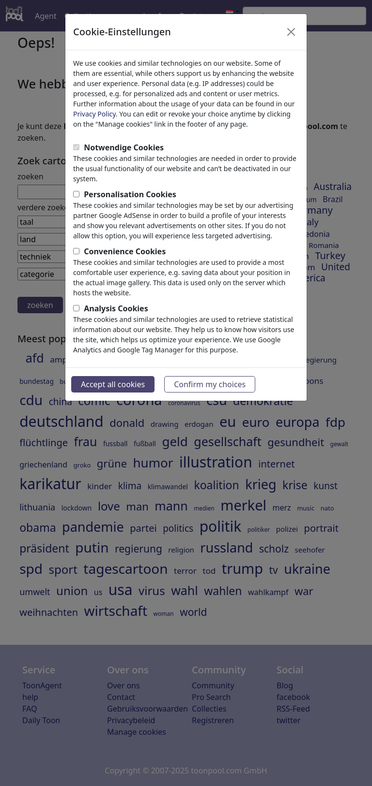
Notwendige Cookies (124, 147)
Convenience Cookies (125, 251)
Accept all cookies (113, 384)
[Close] (291, 32)
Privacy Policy (94, 113)
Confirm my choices (210, 384)
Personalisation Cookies (130, 194)
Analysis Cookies (116, 308)
